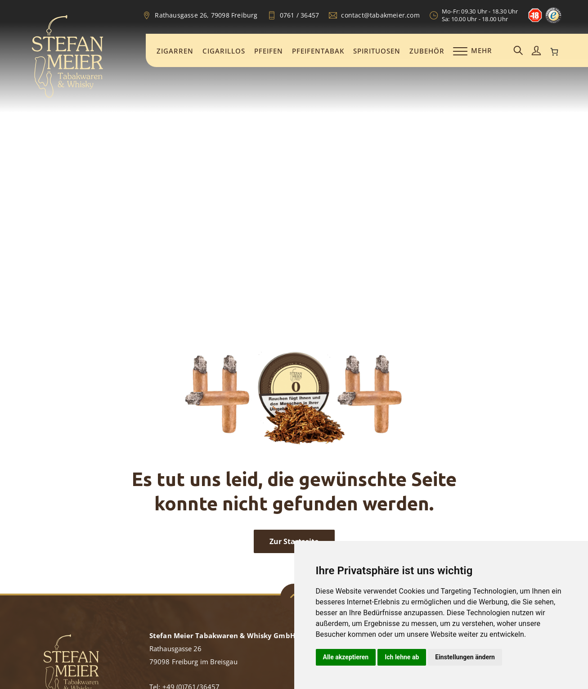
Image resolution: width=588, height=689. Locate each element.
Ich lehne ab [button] (402, 657)
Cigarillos (223, 50)
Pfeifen (268, 50)
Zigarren (175, 50)
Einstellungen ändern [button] (465, 657)
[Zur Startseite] (67, 96)
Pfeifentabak (318, 50)
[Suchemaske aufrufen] (518, 51)
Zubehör (426, 50)
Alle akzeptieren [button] (346, 657)
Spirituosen (376, 50)
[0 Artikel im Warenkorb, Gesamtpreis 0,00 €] (554, 52)
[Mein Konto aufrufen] (536, 51)
